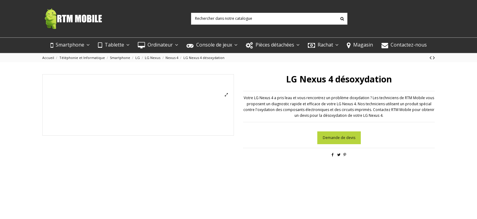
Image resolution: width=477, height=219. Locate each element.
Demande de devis (339, 137)
